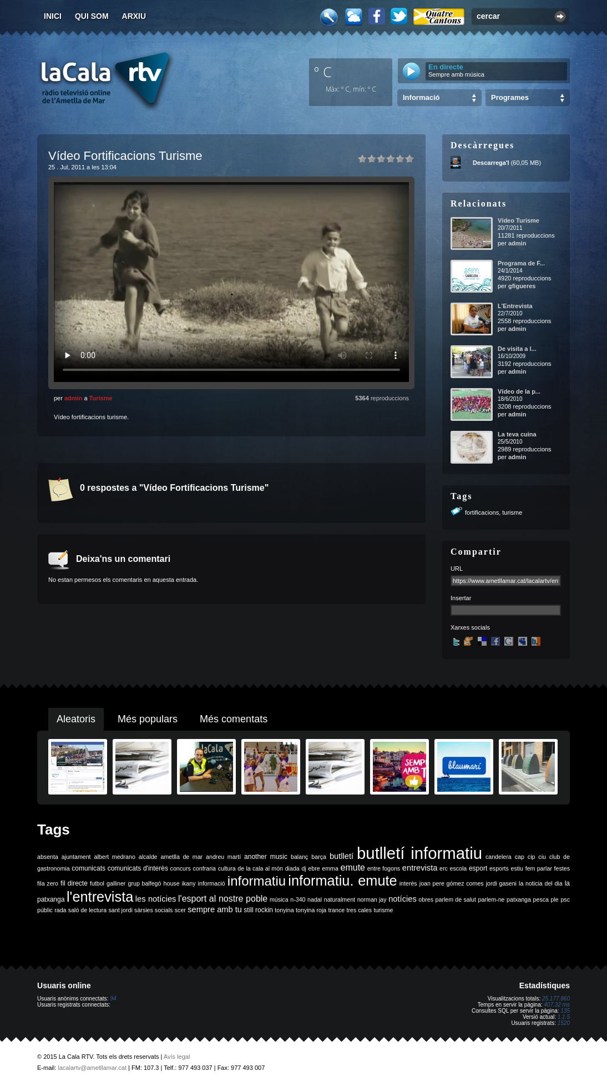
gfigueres (522, 286)
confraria (204, 868)
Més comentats (233, 719)
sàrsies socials (153, 910)
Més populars (148, 719)
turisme (512, 512)
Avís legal (177, 1056)
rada (60, 910)
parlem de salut (456, 899)
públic (45, 910)
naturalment (339, 899)
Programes (510, 97)
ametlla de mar (181, 856)
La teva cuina (517, 434)
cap (519, 856)
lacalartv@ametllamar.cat (92, 1067)
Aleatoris (76, 719)
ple (555, 899)
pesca (541, 899)
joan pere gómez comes (451, 883)
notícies (402, 898)
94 (113, 998)
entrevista (420, 867)
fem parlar (538, 868)
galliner (116, 883)
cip (531, 856)
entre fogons (384, 868)
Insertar (461, 598)
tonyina (284, 910)
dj (303, 868)
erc (443, 868)
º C (323, 71)
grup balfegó (144, 883)
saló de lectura (87, 910)
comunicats (88, 868)
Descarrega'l (491, 162)
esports (499, 868)
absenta (47, 856)
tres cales (359, 910)
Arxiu (134, 16)
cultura (227, 868)
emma (330, 868)
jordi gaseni (501, 883)
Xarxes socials (470, 627)
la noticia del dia (541, 883)
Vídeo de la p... (519, 391)
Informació (421, 97)
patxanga (519, 899)
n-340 (297, 899)
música (279, 899)
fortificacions (482, 512)
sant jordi (121, 910)
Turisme (101, 398)
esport (478, 868)
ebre (314, 868)
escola (458, 868)
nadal (314, 899)
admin (73, 398)
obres (425, 899)
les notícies (155, 898)
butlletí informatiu (419, 853)
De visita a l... (517, 348)
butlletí (341, 856)
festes (562, 868)
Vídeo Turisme (518, 220)
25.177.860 (556, 998)
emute (353, 867)
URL (457, 568)
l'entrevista (100, 896)
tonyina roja (311, 910)
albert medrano (114, 856)
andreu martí (223, 856)
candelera (498, 856)
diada (292, 868)
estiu (517, 868)
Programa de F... (521, 263)
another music (265, 857)
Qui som (92, 16)
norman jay (372, 899)
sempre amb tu (215, 909)
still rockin (258, 910)
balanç (299, 856)
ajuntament (76, 856)
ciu (542, 856)
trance (336, 910)
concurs (180, 868)
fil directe (74, 883)
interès (408, 883)
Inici (53, 16)
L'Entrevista (515, 306)
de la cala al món (260, 868)
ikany (189, 883)
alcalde (148, 856)
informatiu (256, 880)
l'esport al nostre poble (222, 898)
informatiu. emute (342, 880)
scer (180, 910)
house (172, 883)
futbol (97, 883)
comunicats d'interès (138, 868)
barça (318, 856)
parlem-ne (491, 899)
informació (211, 883)
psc (565, 899)
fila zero (47, 883)
